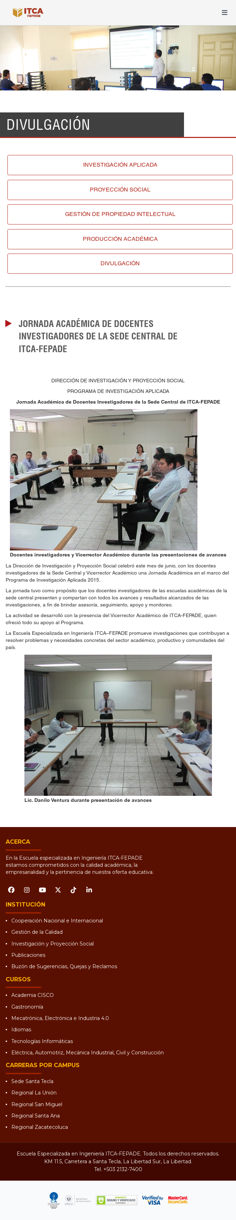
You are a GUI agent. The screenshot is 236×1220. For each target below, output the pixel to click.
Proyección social (120, 189)
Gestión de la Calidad (37, 932)
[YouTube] (42, 889)
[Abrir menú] (224, 12)
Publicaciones (28, 955)
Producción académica (120, 238)
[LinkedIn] (89, 889)
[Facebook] (11, 889)
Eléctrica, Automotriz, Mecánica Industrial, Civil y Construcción (87, 1052)
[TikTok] (73, 889)
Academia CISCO (32, 995)
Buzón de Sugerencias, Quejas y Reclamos (64, 966)
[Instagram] (27, 889)
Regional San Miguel (36, 1104)
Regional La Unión (34, 1092)
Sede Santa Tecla (32, 1081)
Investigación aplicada (120, 164)
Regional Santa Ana (35, 1116)
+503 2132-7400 (122, 1169)
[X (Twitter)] (58, 889)
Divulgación (120, 263)
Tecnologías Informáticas (42, 1041)
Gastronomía (27, 1007)
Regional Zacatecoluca (39, 1127)
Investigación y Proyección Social (52, 944)
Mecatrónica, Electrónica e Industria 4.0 (60, 1018)
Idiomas (21, 1029)
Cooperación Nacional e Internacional (57, 920)
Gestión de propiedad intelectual (120, 214)
